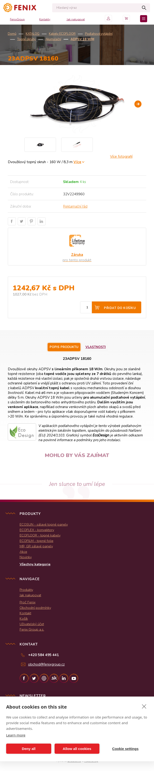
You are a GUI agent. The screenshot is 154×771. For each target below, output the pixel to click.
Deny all (29, 749)
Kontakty (44, 19)
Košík (24, 618)
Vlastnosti (96, 347)
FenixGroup (17, 19)
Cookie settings (125, 749)
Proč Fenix (27, 602)
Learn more (16, 735)
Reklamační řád (75, 206)
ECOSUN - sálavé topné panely (44, 524)
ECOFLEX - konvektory (37, 529)
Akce (23, 551)
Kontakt (25, 613)
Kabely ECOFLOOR (62, 34)
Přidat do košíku (120, 308)
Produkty (26, 589)
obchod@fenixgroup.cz (46, 664)
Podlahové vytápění (99, 34)
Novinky (26, 557)
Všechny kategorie (35, 564)
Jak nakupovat (76, 19)
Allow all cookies (77, 749)
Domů (12, 34)
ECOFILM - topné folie (36, 540)
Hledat (144, 7)
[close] (144, 706)
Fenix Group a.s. (32, 629)
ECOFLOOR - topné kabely (40, 535)
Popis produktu (64, 347)
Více (77, 161)
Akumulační (53, 39)
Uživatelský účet (32, 624)
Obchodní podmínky (35, 607)
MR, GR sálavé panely (36, 546)
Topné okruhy (26, 39)
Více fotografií (121, 156)
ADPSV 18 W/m (82, 39)
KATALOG (32, 34)
